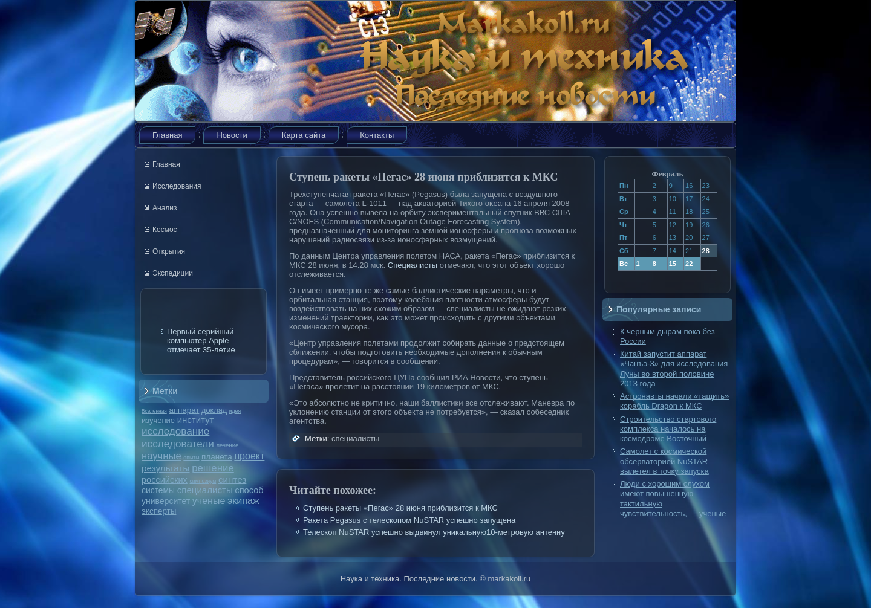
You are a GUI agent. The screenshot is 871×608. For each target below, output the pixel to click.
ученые (208, 501)
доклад (214, 410)
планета (216, 456)
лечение (228, 445)
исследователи (178, 444)
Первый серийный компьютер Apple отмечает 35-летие (201, 340)
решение (213, 468)
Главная (167, 135)
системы (158, 490)
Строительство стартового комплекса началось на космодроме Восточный (668, 429)
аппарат (184, 410)
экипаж (243, 500)
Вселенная (154, 411)
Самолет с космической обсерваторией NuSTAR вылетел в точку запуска (664, 461)
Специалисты (412, 265)
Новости (232, 135)
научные (161, 456)
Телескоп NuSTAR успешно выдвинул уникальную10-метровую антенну (434, 532)
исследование (175, 431)
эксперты (159, 511)
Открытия (168, 251)
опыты (191, 457)
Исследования (176, 186)
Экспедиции (172, 273)
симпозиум (202, 481)
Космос (164, 229)
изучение (158, 420)
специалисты (205, 490)
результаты (166, 468)
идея (235, 411)
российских (165, 480)
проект (249, 455)
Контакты (377, 135)
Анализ (164, 208)
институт (195, 420)
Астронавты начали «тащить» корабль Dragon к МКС (674, 401)
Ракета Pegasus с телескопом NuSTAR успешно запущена (409, 520)
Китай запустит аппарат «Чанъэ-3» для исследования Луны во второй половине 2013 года (674, 368)
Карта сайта (303, 135)
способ (249, 490)
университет (166, 501)
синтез (232, 479)
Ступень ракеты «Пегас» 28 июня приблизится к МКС (400, 508)
